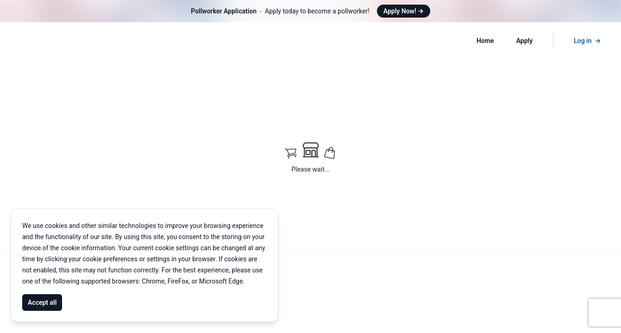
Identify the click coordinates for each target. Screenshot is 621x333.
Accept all (42, 302)
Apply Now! (403, 11)
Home (485, 40)
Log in (587, 40)
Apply (524, 40)
